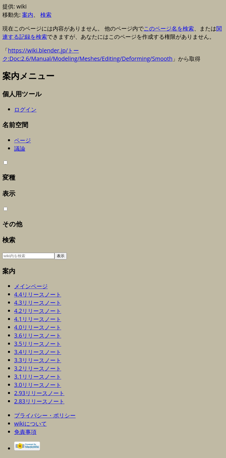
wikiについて (30, 423)
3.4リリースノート (37, 352)
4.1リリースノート (37, 319)
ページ (22, 140)
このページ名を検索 (169, 28)
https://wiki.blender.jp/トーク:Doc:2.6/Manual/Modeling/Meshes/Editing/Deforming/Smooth (87, 54)
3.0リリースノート (37, 385)
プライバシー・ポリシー (45, 415)
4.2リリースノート (37, 311)
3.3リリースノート (37, 360)
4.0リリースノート (37, 327)
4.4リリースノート (37, 294)
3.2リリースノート (37, 368)
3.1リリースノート (37, 376)
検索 (45, 14)
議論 (19, 148)
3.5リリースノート (37, 344)
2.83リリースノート (39, 401)
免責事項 (25, 432)
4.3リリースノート (37, 303)
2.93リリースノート (39, 393)
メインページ (31, 286)
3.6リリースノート (37, 335)
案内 (27, 14)
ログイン (25, 109)
